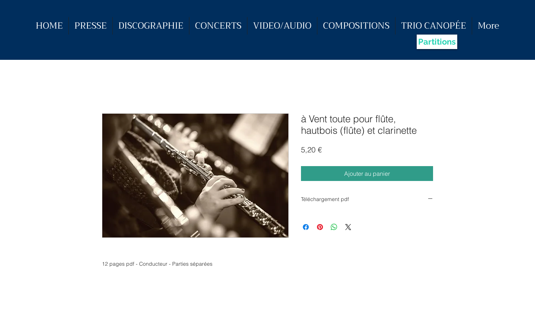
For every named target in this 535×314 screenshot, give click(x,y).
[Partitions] (437, 42)
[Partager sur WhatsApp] (334, 227)
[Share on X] (348, 227)
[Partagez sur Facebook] (305, 227)
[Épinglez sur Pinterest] (319, 227)
